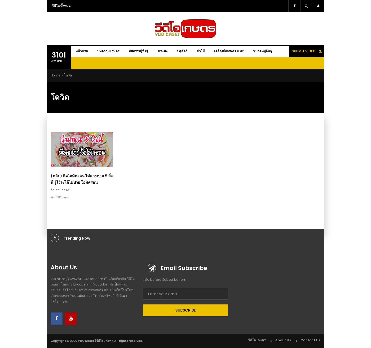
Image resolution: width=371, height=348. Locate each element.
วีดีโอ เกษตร (257, 340)
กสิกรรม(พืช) (138, 51)
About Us (283, 340)
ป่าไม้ (201, 51)
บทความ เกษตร (108, 51)
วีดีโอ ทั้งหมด (61, 6)
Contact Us (310, 340)
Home (56, 75)
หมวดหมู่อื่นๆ (262, 51)
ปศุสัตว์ (182, 51)
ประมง (163, 51)
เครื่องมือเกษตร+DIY (229, 51)
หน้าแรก (81, 51)
